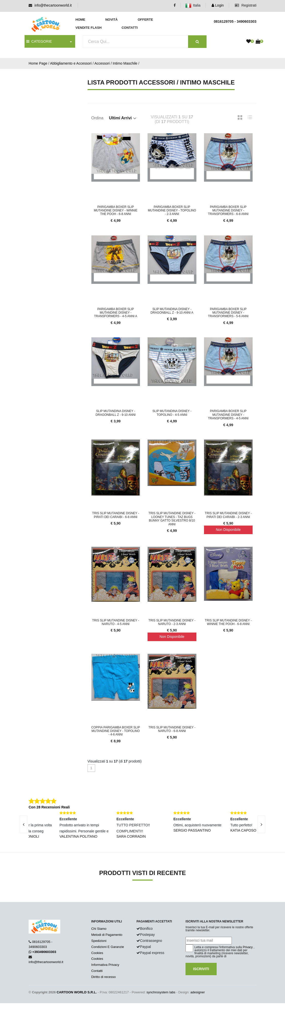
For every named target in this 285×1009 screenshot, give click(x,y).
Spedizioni (98, 941)
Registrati (245, 5)
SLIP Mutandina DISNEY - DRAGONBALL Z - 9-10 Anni (116, 412)
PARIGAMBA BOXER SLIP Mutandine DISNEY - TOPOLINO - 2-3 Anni (172, 210)
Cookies (97, 953)
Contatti (129, 28)
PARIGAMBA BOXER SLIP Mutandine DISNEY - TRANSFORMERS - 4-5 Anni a (115, 312)
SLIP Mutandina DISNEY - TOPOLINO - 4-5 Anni (171, 412)
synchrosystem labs (161, 992)
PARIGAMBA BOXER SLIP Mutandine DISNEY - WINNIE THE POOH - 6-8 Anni (115, 210)
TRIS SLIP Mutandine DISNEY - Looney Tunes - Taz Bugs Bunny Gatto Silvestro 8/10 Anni (172, 518)
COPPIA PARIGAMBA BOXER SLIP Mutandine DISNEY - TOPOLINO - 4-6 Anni (115, 731)
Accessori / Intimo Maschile (115, 63)
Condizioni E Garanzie (107, 947)
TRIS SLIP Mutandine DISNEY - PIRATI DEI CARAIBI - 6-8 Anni (115, 515)
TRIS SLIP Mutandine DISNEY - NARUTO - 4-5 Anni (115, 622)
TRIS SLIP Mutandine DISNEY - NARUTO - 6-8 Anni (172, 729)
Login (218, 5)
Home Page (38, 63)
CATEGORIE (39, 41)
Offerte (145, 19)
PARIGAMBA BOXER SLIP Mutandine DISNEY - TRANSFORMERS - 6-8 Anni (228, 210)
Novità (111, 19)
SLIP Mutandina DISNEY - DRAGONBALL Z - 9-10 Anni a (172, 310)
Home (80, 19)
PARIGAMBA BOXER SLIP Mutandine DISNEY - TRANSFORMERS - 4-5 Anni (228, 414)
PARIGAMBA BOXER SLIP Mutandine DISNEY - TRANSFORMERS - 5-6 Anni (228, 312)
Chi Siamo (98, 929)
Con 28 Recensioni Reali (49, 807)
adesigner (197, 992)
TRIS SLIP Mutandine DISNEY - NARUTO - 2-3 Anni (172, 622)
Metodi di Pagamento (106, 935)
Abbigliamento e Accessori (71, 63)
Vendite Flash (88, 28)
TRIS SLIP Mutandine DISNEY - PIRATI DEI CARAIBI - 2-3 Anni (228, 515)
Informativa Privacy (105, 965)
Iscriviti (201, 969)
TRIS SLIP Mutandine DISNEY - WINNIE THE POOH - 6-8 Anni (228, 622)
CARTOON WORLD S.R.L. (77, 992)
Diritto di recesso (103, 977)
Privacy (248, 947)
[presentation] (23, 824)
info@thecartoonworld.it (53, 5)
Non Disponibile (228, 530)
